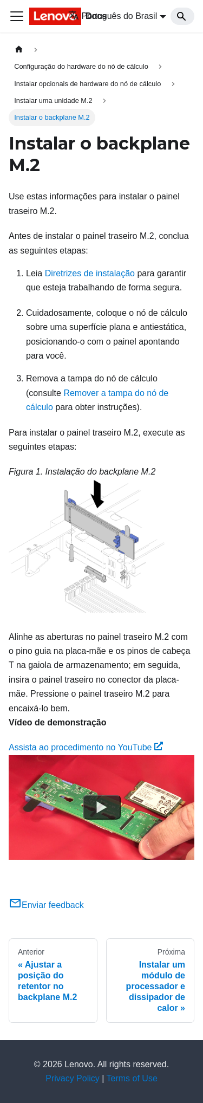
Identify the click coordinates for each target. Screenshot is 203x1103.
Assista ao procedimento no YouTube (86, 747)
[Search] (182, 16)
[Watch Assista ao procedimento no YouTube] (102, 807)
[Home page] (19, 49)
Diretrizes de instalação (90, 273)
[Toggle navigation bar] (17, 16)
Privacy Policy (72, 1078)
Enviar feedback (46, 905)
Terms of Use (132, 1078)
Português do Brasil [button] (113, 16)
